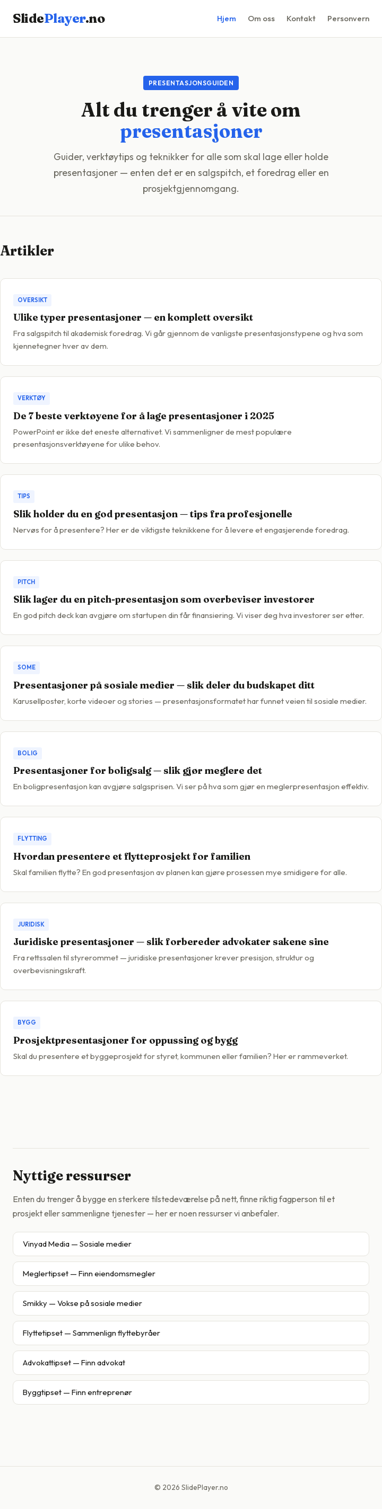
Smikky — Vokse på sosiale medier (82, 1303)
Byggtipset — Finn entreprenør (77, 1392)
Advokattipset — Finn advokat (74, 1362)
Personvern (348, 18)
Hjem (226, 18)
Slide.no (59, 18)
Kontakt (301, 18)
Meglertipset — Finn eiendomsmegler (89, 1273)
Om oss (261, 18)
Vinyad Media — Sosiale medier (77, 1244)
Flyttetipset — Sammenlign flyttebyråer (91, 1333)
